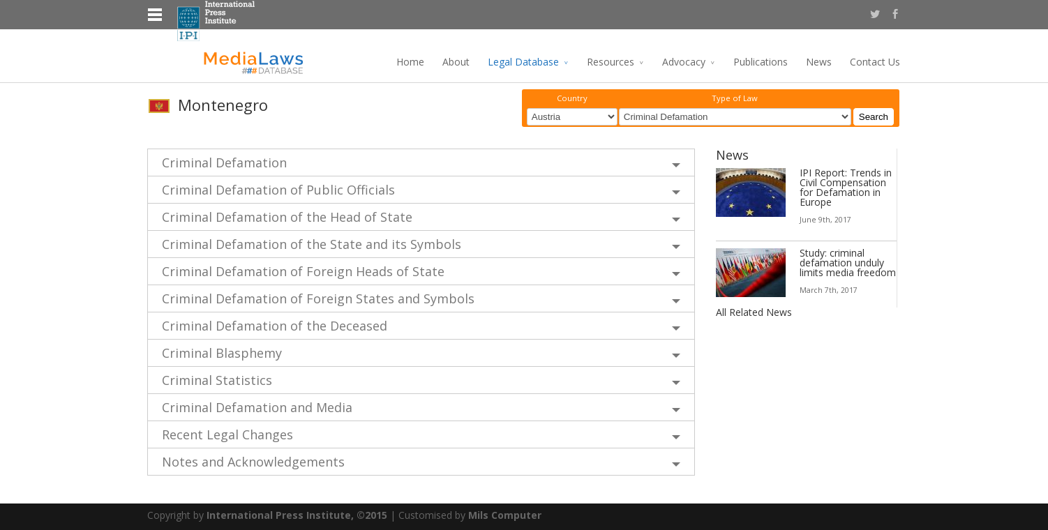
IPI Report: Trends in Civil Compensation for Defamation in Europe (846, 186)
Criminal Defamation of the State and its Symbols (311, 243)
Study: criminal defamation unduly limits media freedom (848, 261)
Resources (610, 61)
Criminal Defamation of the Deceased (274, 325)
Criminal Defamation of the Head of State (287, 216)
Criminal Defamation (224, 161)
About (456, 61)
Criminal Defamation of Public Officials (278, 189)
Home (410, 61)
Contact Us (875, 61)
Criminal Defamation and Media (257, 406)
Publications (760, 61)
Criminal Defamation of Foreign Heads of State (303, 270)
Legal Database (523, 61)
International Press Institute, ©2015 (297, 514)
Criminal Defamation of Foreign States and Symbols (318, 297)
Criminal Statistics (217, 379)
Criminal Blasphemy (222, 352)
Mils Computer (504, 514)
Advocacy (683, 61)
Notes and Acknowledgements (253, 461)
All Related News (754, 311)
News (819, 61)
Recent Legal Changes (227, 433)
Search (873, 117)
